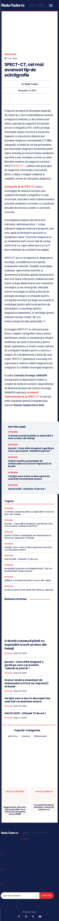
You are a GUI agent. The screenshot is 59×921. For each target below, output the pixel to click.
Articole (10, 54)
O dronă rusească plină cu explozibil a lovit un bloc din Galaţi (30, 437)
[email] (20, 895)
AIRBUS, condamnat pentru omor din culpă (27, 580)
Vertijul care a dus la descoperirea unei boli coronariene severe (29, 477)
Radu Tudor (31, 84)
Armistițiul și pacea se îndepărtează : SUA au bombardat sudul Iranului (28, 569)
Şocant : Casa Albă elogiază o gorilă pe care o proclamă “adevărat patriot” (31, 449)
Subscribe (47, 895)
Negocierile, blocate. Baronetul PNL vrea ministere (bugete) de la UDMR (15, 810)
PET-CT (19, 165)
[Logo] (24, 5)
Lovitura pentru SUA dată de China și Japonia (28, 589)
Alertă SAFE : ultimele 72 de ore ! (26, 488)
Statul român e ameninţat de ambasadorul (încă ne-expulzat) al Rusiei (29, 463)
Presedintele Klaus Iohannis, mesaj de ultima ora (44, 807)
